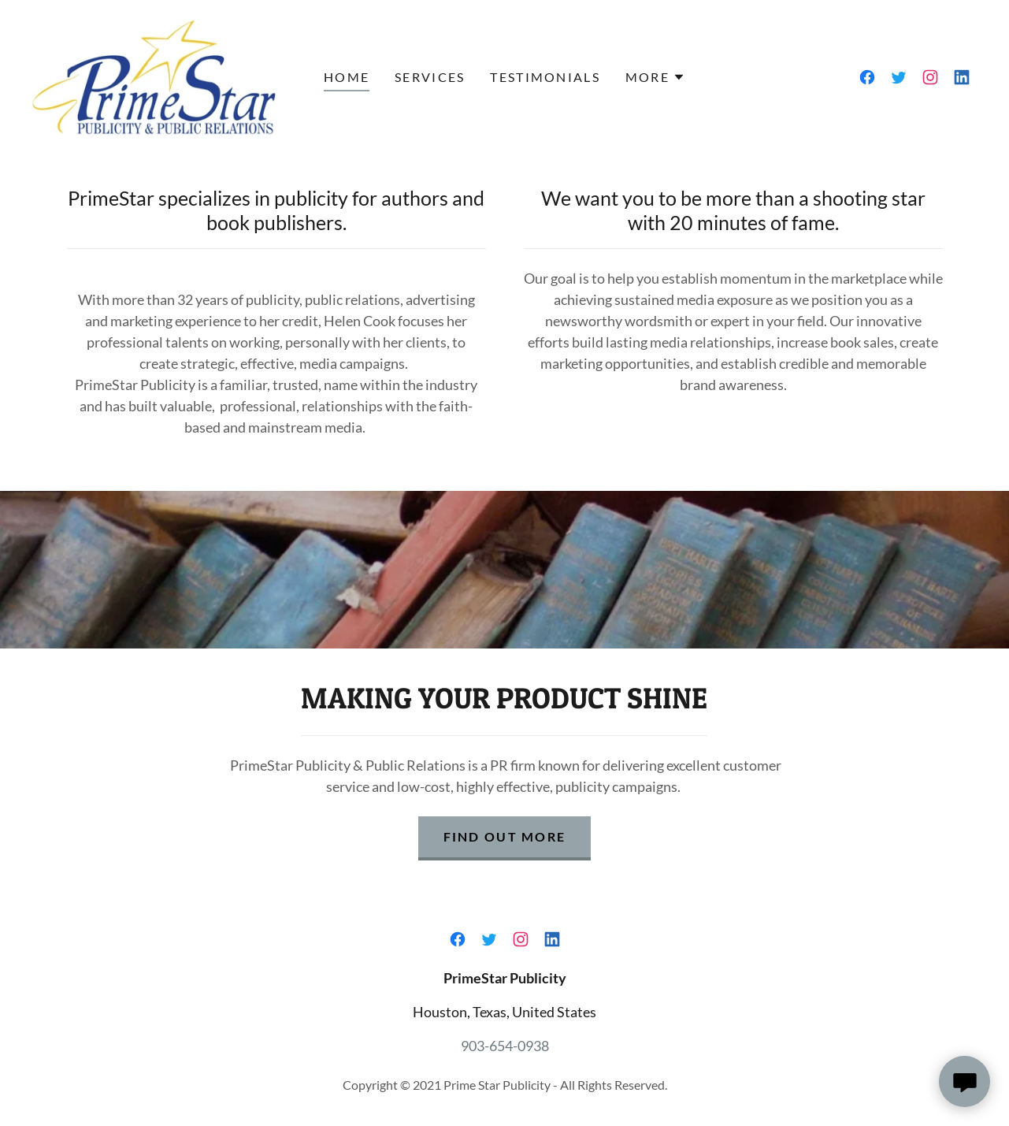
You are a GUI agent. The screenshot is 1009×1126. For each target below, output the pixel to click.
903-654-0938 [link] (505, 1045)
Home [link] (346, 76)
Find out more (504, 836)
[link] (154, 75)
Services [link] (430, 76)
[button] (655, 77)
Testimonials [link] (544, 76)
